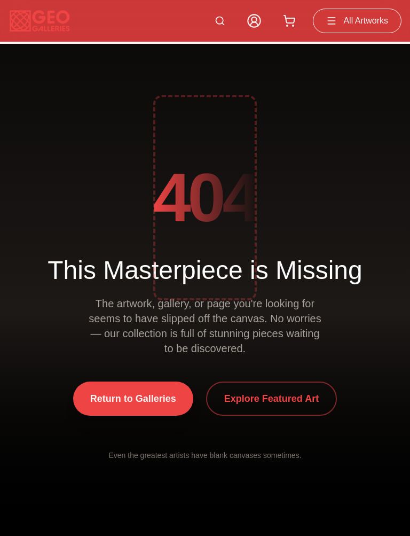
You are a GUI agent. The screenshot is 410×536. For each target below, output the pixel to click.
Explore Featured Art (271, 398)
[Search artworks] (220, 20)
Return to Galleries (133, 398)
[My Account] (254, 21)
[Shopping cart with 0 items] (289, 21)
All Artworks (357, 20)
